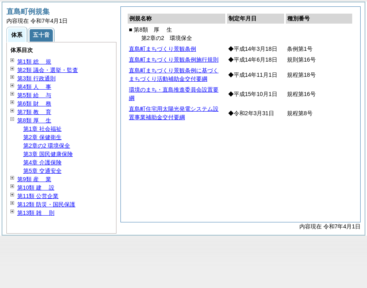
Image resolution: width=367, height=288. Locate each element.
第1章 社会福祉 (42, 129)
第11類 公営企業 (37, 196)
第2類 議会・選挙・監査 (47, 70)
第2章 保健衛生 (42, 137)
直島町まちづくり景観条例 (162, 49)
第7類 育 (34, 112)
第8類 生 (34, 120)
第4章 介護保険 (42, 162)
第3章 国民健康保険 (48, 154)
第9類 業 (34, 179)
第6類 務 (34, 103)
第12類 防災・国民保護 (46, 204)
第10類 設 (35, 187)
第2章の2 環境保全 (46, 145)
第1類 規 (34, 61)
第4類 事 (34, 87)
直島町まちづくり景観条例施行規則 (174, 59)
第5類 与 (34, 95)
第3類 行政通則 (36, 78)
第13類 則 (35, 213)
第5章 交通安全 (42, 171)
